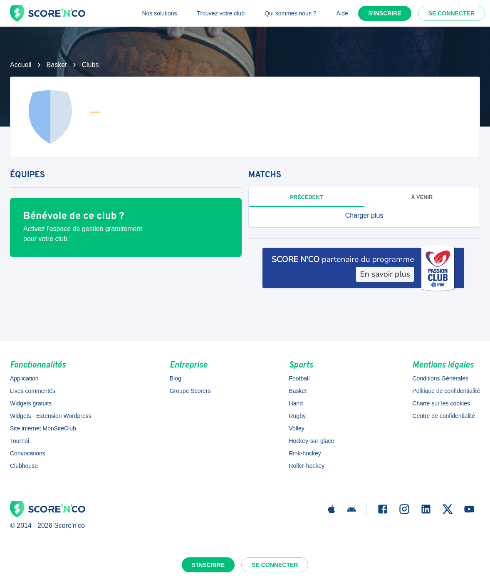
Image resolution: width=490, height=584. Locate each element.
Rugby (297, 416)
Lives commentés (32, 391)
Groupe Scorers (190, 391)
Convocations (27, 453)
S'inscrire (384, 13)
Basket (57, 64)
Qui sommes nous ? (291, 13)
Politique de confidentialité (446, 391)
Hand (295, 403)
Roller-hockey (306, 465)
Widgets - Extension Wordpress (51, 416)
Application (24, 378)
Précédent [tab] (306, 197)
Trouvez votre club (221, 13)
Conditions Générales (440, 378)
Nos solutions (159, 13)
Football (299, 378)
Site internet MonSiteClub (43, 428)
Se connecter (451, 13)
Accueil (21, 64)
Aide (342, 13)
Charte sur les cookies (441, 403)
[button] (364, 215)
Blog (175, 378)
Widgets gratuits (31, 403)
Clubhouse (24, 465)
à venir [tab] (422, 197)
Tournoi (19, 440)
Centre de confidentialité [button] (443, 416)
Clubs (90, 64)
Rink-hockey (305, 453)
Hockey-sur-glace (311, 440)
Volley (296, 428)
